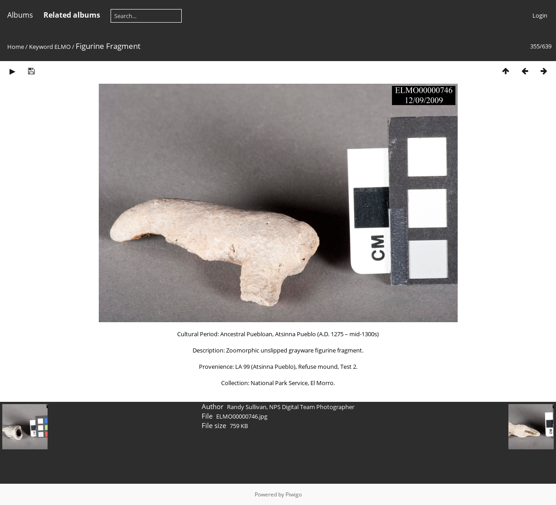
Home (15, 47)
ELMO (62, 47)
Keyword (41, 47)
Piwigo (293, 494)
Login (539, 15)
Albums (20, 15)
